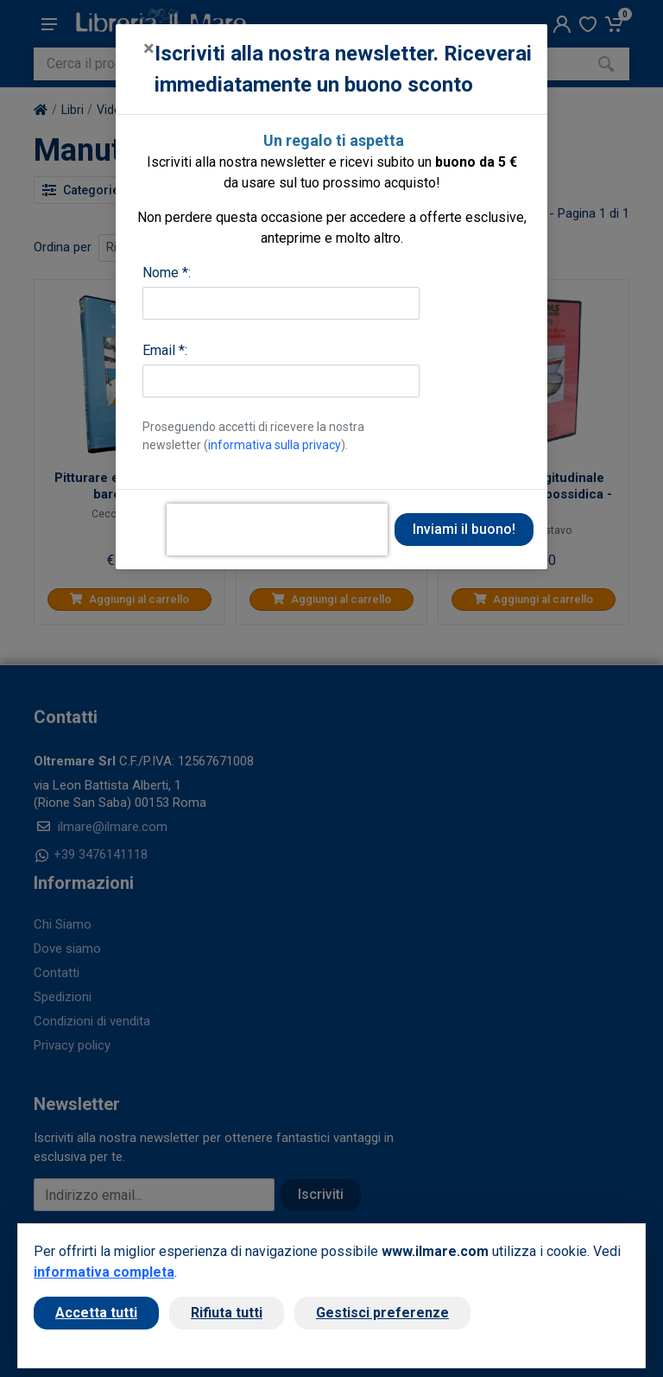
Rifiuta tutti (226, 1312)
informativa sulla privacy (274, 445)
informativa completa (104, 1272)
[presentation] (277, 529)
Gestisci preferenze (382, 1312)
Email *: (164, 350)
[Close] (148, 48)
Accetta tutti (96, 1312)
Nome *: (166, 272)
